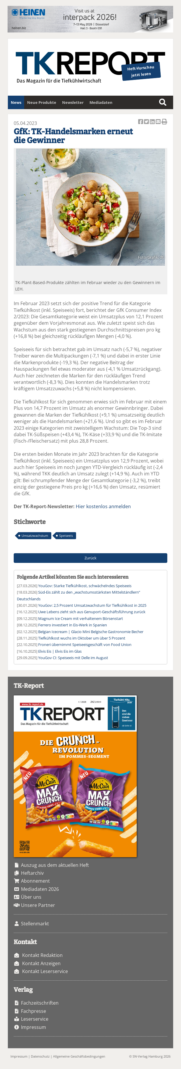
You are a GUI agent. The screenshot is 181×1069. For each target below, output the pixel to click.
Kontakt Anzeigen (41, 963)
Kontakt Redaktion (42, 955)
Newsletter (73, 102)
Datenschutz (40, 1056)
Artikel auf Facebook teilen (141, 122)
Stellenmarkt (35, 923)
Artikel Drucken (164, 122)
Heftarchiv (32, 873)
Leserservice (34, 1019)
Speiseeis (66, 535)
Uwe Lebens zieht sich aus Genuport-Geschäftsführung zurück (91, 611)
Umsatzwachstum (35, 535)
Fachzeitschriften (40, 1003)
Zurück (90, 558)
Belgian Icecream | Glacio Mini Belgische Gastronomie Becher (90, 631)
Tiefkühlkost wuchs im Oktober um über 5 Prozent (81, 638)
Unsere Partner (38, 905)
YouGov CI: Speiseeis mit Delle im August (73, 657)
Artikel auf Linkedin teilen (153, 122)
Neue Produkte (41, 102)
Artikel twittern (147, 122)
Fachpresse (33, 1011)
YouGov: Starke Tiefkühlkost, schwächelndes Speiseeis (84, 585)
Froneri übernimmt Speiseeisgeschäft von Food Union (84, 644)
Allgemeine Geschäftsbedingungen (79, 1056)
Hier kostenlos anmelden (103, 506)
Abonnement (35, 881)
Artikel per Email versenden (158, 122)
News (16, 102)
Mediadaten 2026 (40, 889)
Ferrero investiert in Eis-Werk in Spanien (72, 625)
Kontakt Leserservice (45, 971)
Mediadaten (101, 102)
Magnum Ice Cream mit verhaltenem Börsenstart (80, 618)
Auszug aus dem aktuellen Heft (55, 865)
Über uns (31, 897)
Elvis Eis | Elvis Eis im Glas (60, 651)
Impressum (33, 1027)
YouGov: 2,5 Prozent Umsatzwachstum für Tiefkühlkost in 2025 (92, 605)
